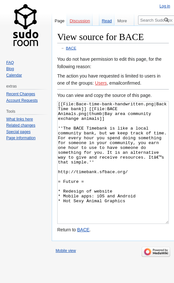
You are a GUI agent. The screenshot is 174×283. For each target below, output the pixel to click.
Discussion (80, 20)
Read (104, 20)
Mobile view (66, 275)
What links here (19, 119)
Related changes (20, 125)
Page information (21, 138)
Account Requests (22, 100)
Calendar (14, 75)
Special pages (18, 132)
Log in (164, 6)
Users (101, 83)
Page (59, 20)
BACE (71, 48)
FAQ (10, 62)
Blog (10, 69)
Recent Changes (20, 94)
